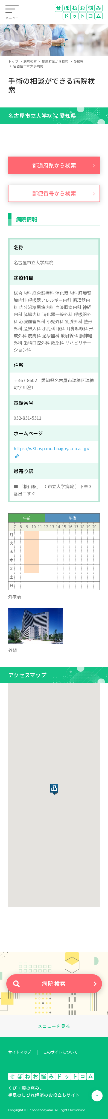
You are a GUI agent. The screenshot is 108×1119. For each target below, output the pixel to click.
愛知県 (79, 61)
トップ (13, 61)
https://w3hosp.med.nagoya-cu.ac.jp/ (51, 448)
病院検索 (30, 61)
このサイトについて (60, 1052)
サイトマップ (19, 1052)
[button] (54, 789)
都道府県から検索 (55, 61)
